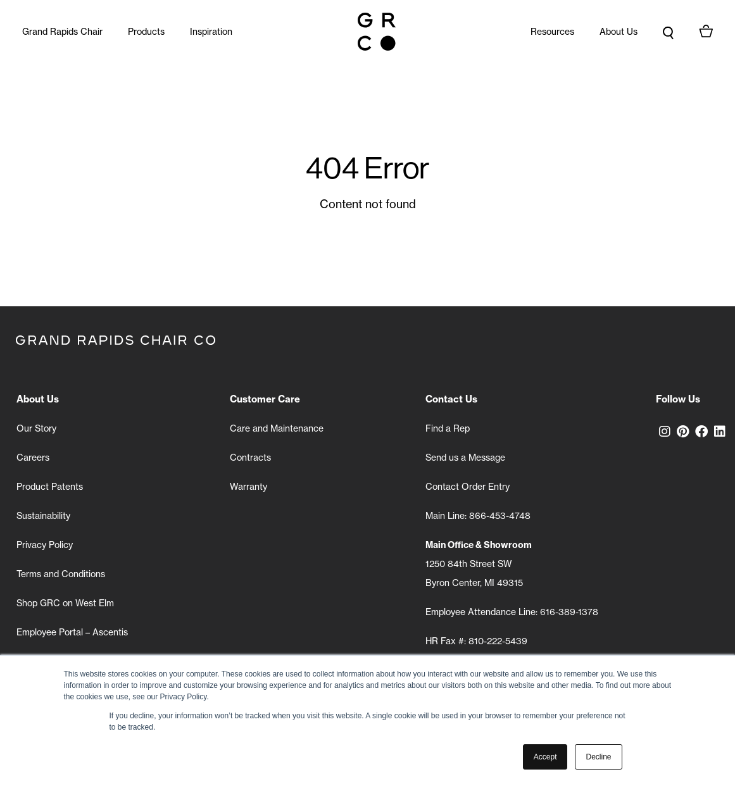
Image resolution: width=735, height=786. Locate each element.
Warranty (248, 486)
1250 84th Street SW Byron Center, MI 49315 (478, 564)
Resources (552, 31)
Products (146, 31)
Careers (32, 457)
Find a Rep (447, 428)
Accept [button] (545, 756)
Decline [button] (598, 756)
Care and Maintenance (277, 428)
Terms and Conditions (60, 574)
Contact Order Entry (467, 486)
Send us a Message (465, 457)
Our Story (36, 428)
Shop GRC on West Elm (65, 603)
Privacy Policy (44, 545)
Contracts (250, 457)
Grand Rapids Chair (62, 31)
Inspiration (211, 31)
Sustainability (43, 515)
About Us (619, 31)
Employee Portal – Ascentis (72, 632)
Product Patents (49, 486)
